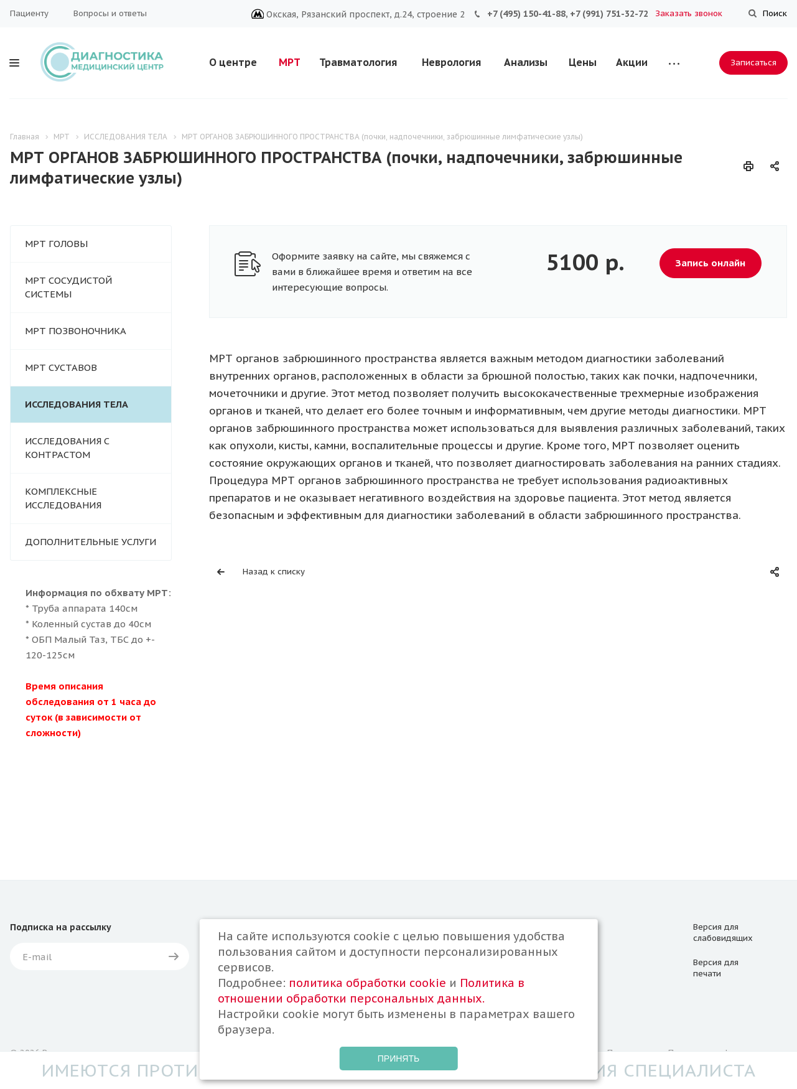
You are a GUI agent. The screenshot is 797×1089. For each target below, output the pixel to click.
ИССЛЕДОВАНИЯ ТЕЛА (76, 404)
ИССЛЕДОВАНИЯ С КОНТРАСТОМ (67, 447)
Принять (398, 1058)
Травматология (358, 62)
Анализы (526, 62)
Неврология (451, 62)
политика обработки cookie (367, 983)
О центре (233, 62)
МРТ (290, 62)
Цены (583, 62)
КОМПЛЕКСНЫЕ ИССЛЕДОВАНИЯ (63, 498)
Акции (632, 62)
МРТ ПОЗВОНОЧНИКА (75, 331)
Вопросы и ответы (110, 13)
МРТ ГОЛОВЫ (56, 244)
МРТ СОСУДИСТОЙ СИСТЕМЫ (68, 287)
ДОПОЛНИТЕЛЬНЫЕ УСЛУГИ (90, 542)
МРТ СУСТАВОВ (61, 367)
